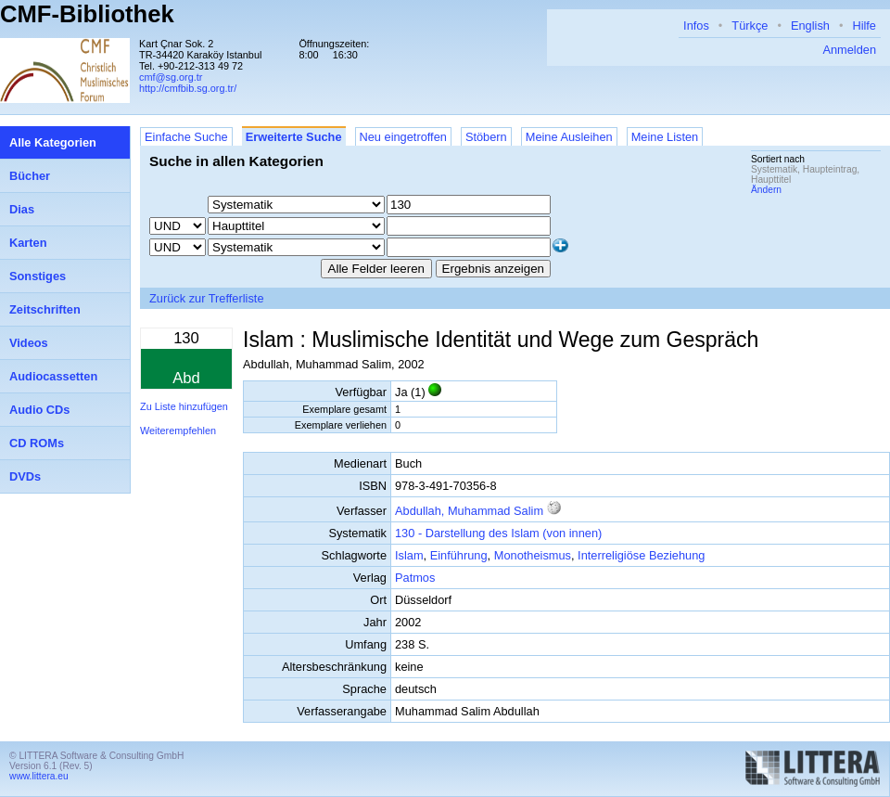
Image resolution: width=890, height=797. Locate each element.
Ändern (766, 190)
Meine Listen (665, 137)
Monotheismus (532, 555)
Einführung (459, 555)
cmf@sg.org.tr (170, 77)
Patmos (415, 578)
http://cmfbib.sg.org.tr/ (187, 88)
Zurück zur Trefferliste (206, 298)
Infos (696, 25)
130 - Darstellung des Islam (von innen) (498, 533)
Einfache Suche (186, 137)
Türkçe (749, 25)
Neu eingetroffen (403, 137)
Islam (409, 555)
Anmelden (849, 50)
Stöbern (486, 137)
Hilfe (864, 25)
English (810, 25)
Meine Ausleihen (569, 137)
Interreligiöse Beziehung (641, 555)
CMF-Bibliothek (87, 14)
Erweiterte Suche (294, 137)
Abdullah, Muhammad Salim (469, 511)
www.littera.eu (39, 776)
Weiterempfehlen (178, 430)
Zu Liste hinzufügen (184, 406)
